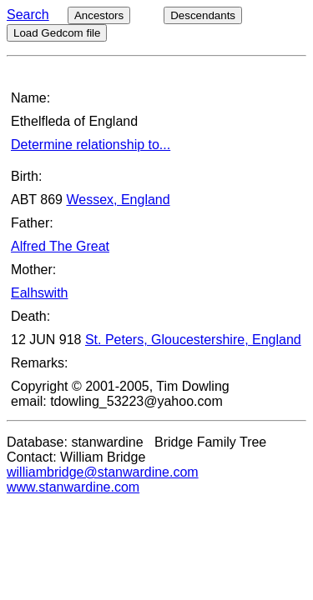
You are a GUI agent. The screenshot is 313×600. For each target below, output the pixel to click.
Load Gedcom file (56, 33)
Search (28, 15)
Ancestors (99, 15)
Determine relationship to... (90, 145)
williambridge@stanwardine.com (103, 472)
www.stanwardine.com (73, 487)
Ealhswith (39, 293)
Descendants (202, 15)
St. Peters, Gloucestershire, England (193, 339)
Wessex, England (117, 199)
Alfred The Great (60, 246)
